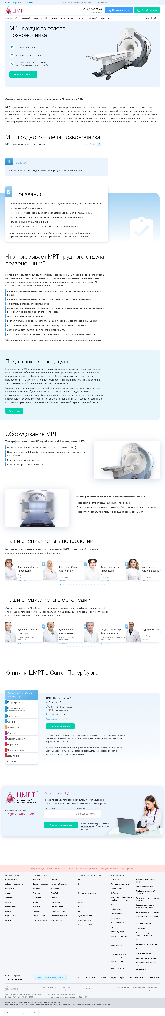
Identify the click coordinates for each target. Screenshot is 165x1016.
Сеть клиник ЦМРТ (87, 984)
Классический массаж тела (146, 947)
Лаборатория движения (14, 891)
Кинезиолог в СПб (57, 927)
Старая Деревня (11, 914)
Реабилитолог (38, 914)
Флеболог (36, 909)
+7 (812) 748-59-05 (20, 821)
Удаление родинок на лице (146, 965)
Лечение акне (141, 976)
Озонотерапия (116, 921)
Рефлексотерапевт (40, 927)
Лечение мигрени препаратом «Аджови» (147, 906)
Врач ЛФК (54, 900)
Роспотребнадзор (122, 994)
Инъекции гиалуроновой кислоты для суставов (120, 962)
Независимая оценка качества (154, 995)
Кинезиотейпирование (119, 943)
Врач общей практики (59, 923)
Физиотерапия (116, 952)
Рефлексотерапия (117, 930)
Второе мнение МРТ (85, 932)
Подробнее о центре (55, 726)
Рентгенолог (55, 909)
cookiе (29, 1012)
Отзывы (79, 18)
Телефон (85, 816)
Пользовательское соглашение (49, 995)
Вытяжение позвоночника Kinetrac (145, 887)
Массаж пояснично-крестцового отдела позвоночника (143, 933)
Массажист (55, 896)
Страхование (153, 984)
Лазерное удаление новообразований (118, 974)
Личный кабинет (152, 18)
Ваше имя (50, 816)
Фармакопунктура (117, 939)
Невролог (36, 886)
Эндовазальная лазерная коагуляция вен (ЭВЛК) (145, 913)
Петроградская (11, 886)
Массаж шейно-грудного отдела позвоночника (145, 941)
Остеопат (54, 886)
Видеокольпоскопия (85, 923)
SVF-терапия (115, 900)
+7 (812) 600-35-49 (92, 8)
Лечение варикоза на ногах (146, 956)
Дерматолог (37, 918)
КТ (78, 891)
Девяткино (9, 927)
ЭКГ (79, 918)
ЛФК (112, 934)
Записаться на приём (60, 832)
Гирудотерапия (116, 948)
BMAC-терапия (116, 912)
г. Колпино (9, 932)
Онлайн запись (147, 10)
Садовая (8, 909)
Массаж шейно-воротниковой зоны (147, 924)
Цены (62, 18)
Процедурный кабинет (144, 893)
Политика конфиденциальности (71, 995)
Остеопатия (115, 925)
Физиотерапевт (57, 914)
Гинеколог (36, 900)
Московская (9, 896)
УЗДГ (79, 905)
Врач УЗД (54, 905)
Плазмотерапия (116, 896)
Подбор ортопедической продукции (145, 899)
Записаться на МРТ (23, 76)
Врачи (54, 18)
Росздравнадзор (138, 994)
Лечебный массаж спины (120, 891)
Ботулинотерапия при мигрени (147, 919)
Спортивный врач (39, 923)
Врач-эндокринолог (58, 918)
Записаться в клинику (60, 734)
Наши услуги (136, 984)
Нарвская (8, 918)
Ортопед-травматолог (41, 891)
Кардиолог (37, 905)
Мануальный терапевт (59, 891)
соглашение (84, 833)
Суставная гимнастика (119, 957)
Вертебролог (38, 896)
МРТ (79, 886)
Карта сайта (89, 996)
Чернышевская (10, 923)
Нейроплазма (116, 916)
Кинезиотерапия (117, 968)
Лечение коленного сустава (146, 951)
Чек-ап (80, 914)
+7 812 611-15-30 (13, 986)
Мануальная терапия (118, 886)
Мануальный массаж (143, 960)
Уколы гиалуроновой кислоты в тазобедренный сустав (122, 906)
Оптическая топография (87, 900)
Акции (70, 18)
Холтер (80, 909)
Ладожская (9, 905)
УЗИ (79, 896)
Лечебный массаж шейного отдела (146, 970)
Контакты (105, 18)
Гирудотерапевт (39, 932)
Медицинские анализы (86, 927)
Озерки (8, 900)
